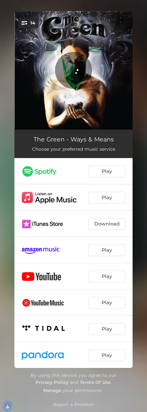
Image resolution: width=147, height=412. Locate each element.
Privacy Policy (51, 382)
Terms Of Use (95, 382)
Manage (52, 390)
